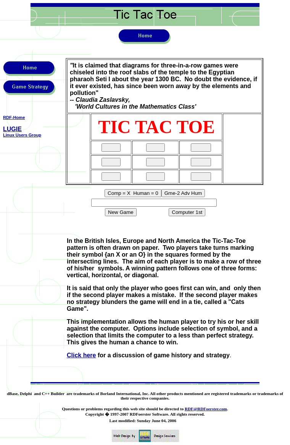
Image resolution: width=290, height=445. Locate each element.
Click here (81, 355)
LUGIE (12, 129)
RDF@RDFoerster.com (206, 408)
